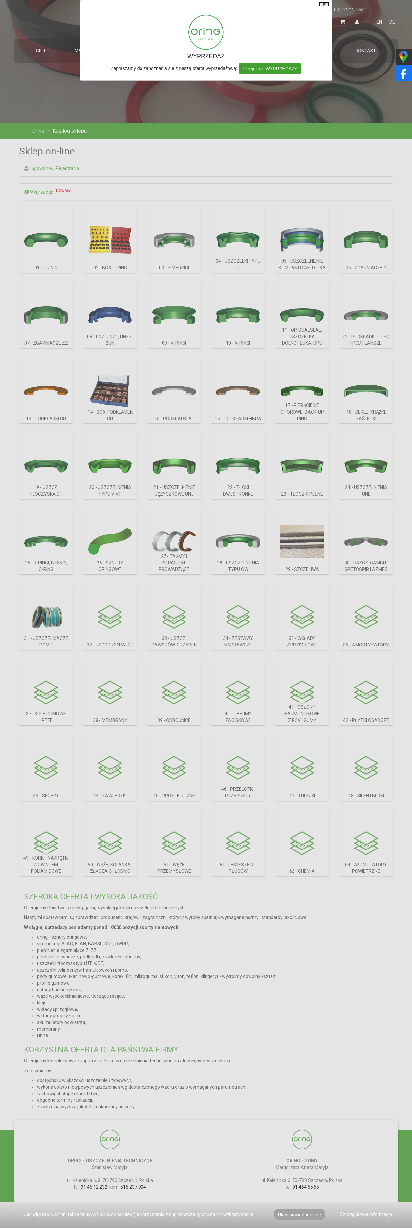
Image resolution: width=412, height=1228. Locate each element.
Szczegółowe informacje (366, 1214)
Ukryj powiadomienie (299, 1214)
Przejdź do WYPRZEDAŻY (270, 68)
